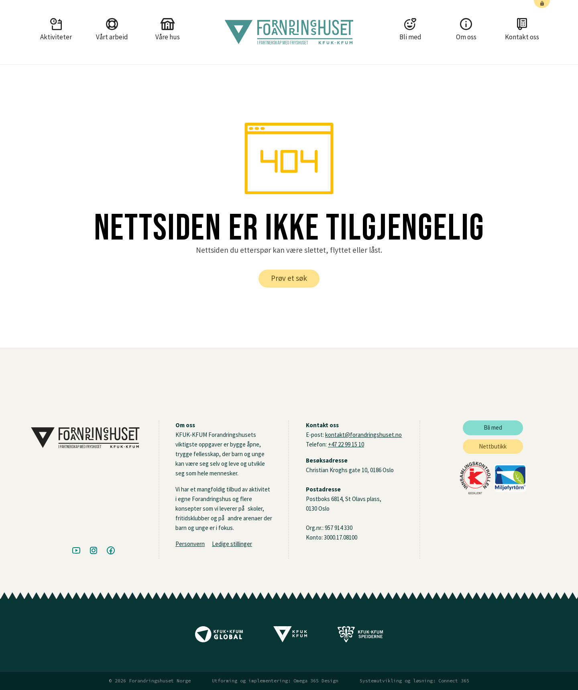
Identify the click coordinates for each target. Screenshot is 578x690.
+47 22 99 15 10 (346, 444)
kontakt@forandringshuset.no (363, 434)
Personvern (190, 544)
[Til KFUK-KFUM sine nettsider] (290, 637)
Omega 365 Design (315, 681)
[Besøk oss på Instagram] (93, 551)
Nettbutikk (493, 446)
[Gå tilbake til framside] (288, 32)
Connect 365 (453, 681)
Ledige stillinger (232, 544)
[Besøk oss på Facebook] (111, 551)
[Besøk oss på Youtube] (76, 551)
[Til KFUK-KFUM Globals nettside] (219, 637)
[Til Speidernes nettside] (360, 637)
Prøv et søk (289, 278)
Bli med (493, 427)
